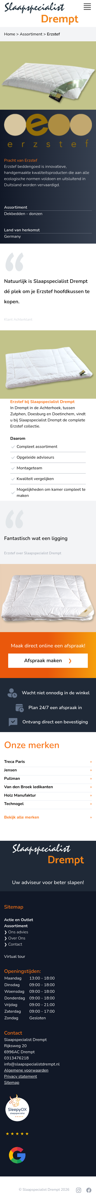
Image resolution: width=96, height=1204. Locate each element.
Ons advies (16, 932)
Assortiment (31, 34)
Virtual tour (14, 956)
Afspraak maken (48, 660)
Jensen (10, 770)
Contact (13, 944)
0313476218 (16, 1058)
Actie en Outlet (18, 920)
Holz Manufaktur (20, 795)
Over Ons (14, 938)
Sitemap (11, 1082)
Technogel (14, 804)
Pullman (12, 778)
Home (9, 34)
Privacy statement (20, 1076)
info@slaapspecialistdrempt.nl (32, 1064)
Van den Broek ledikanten (28, 787)
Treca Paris (14, 761)
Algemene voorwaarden (26, 1070)
